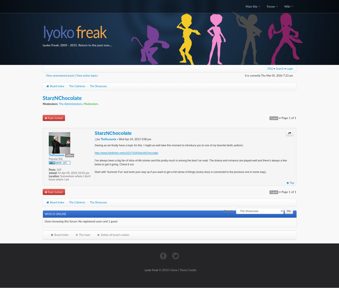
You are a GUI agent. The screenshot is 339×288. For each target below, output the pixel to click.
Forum (272, 6)
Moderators (91, 104)
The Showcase (98, 86)
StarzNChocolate (62, 98)
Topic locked (54, 118)
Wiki (288, 6)
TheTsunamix (108, 139)
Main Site (253, 6)
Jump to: (228, 210)
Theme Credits (188, 270)
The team (82, 235)
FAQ (270, 68)
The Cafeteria (77, 86)
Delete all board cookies (113, 235)
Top (290, 183)
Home (174, 270)
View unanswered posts (60, 75)
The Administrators (70, 104)
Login (290, 68)
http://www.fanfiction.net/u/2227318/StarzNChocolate (126, 152)
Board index (55, 86)
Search (280, 68)
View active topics (87, 75)
